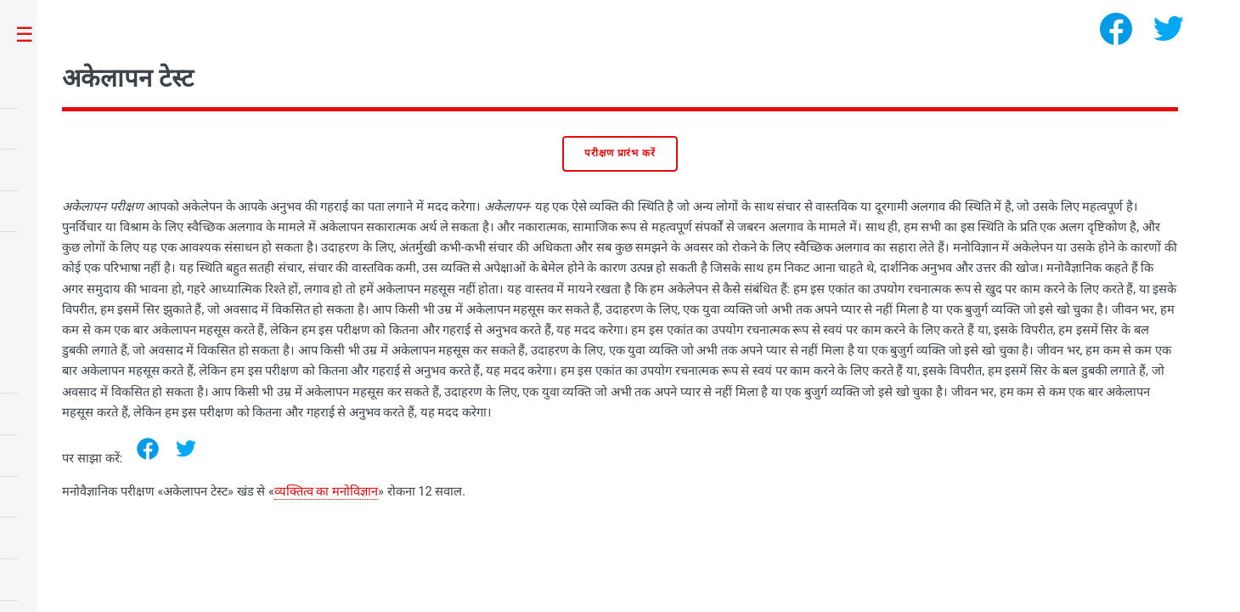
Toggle (33, 35)
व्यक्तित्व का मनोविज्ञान (326, 491)
